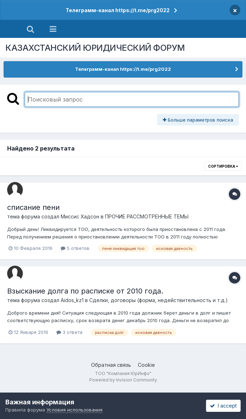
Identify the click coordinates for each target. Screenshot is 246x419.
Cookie (146, 365)
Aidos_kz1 (72, 300)
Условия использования (74, 410)
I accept (223, 406)
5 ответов (75, 248)
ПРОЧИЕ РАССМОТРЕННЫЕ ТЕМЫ (147, 216)
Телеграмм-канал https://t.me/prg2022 (118, 10)
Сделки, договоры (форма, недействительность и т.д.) (158, 300)
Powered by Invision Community (123, 380)
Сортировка (223, 166)
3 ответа (69, 332)
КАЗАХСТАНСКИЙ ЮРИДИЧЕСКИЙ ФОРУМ (95, 48)
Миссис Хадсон (80, 216)
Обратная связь (111, 365)
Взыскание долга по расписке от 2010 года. (85, 291)
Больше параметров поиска (198, 120)
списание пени (33, 207)
